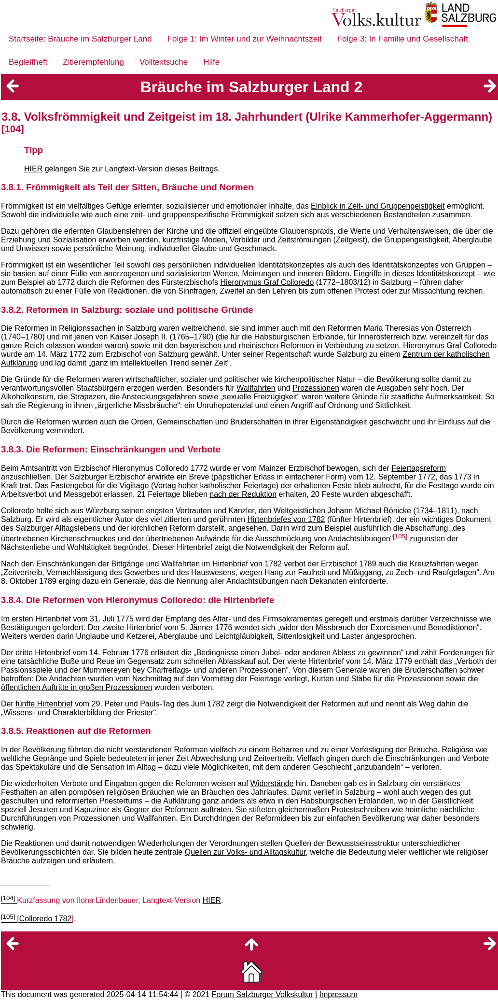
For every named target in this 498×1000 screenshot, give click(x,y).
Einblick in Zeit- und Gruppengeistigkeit (377, 206)
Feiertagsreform (418, 468)
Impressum (338, 994)
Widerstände (272, 783)
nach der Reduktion (243, 494)
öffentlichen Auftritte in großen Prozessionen (76, 687)
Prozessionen (315, 388)
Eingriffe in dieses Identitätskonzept (414, 273)
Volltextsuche (163, 62)
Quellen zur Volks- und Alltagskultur (245, 852)
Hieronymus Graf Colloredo (267, 282)
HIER (33, 169)
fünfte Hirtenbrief (43, 704)
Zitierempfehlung (93, 62)
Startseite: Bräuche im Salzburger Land (80, 38)
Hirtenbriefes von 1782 (286, 519)
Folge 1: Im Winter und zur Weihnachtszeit (244, 38)
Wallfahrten (255, 388)
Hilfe (211, 62)
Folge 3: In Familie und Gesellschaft (402, 38)
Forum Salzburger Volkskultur (262, 994)
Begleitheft (28, 62)
